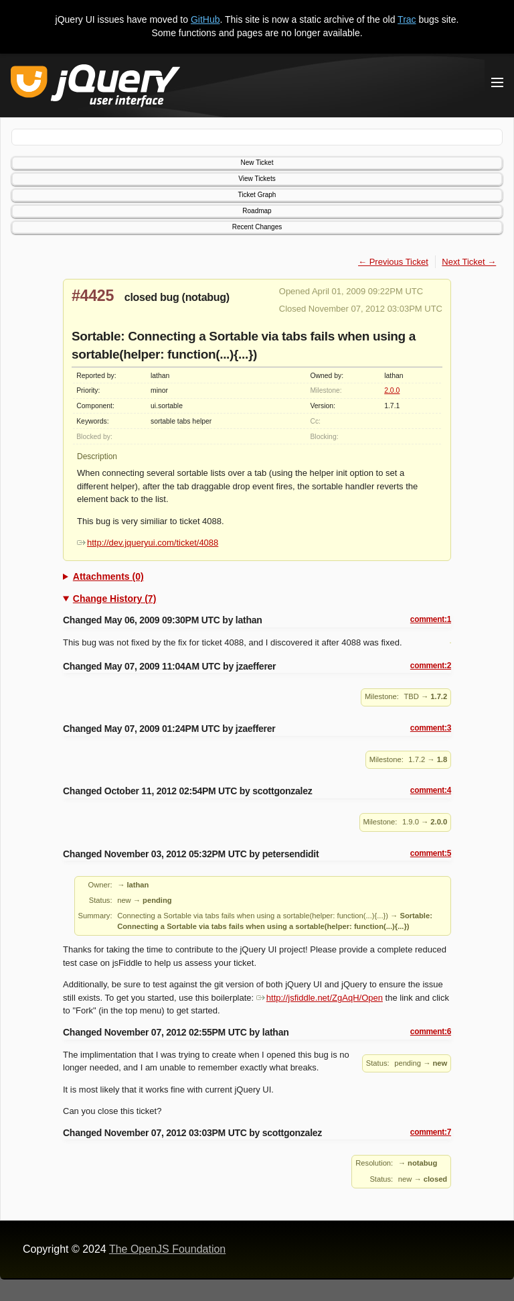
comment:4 (430, 790)
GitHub (205, 19)
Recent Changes (257, 227)
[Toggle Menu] (497, 82)
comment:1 (430, 619)
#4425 (93, 295)
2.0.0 (392, 390)
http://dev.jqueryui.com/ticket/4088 (147, 543)
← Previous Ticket (393, 262)
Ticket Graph (257, 194)
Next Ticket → (469, 262)
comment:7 (430, 1132)
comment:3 (430, 728)
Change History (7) (114, 598)
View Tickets (256, 178)
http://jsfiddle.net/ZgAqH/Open (319, 998)
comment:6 (430, 1031)
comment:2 (430, 665)
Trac (407, 19)
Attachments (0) (108, 576)
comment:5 (430, 853)
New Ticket (257, 162)
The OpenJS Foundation (167, 1249)
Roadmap (256, 210)
